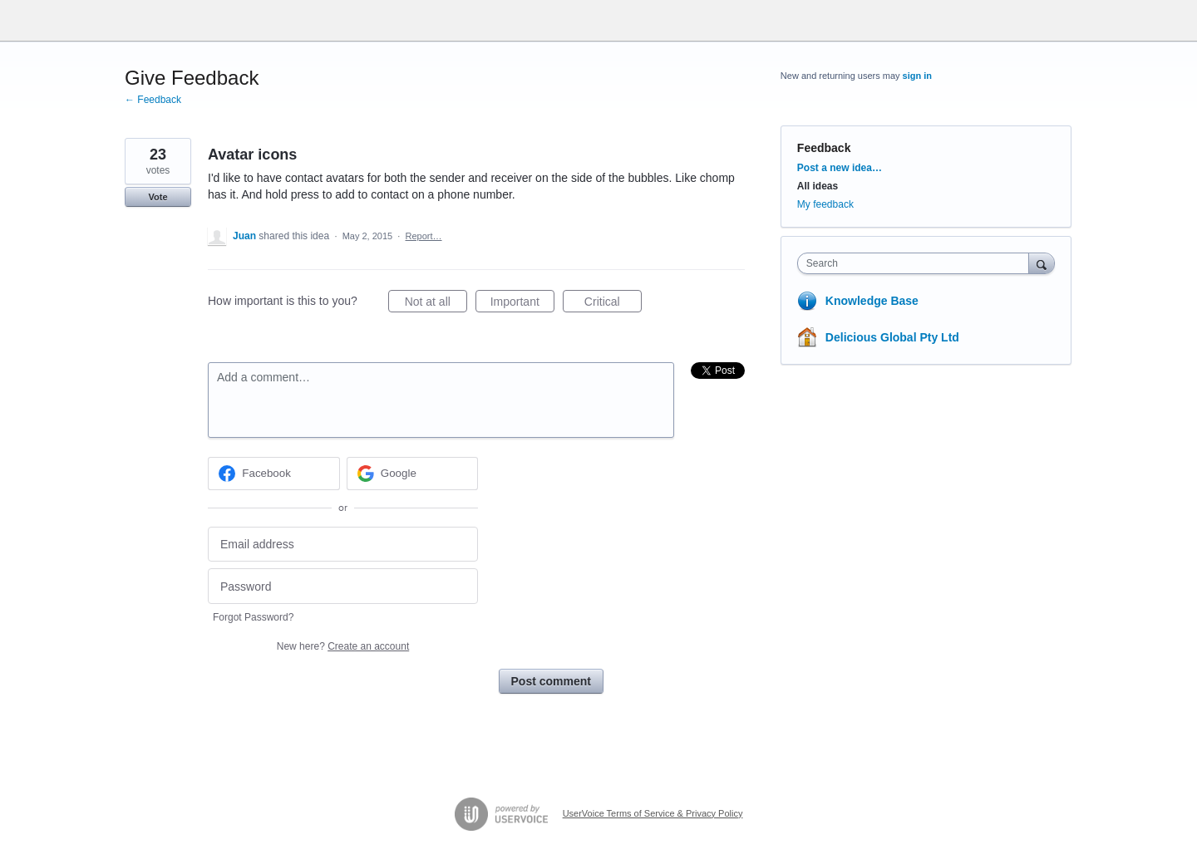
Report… (424, 236)
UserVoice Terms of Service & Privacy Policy (653, 813)
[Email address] (343, 544)
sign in (917, 76)
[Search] (1041, 263)
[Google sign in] (413, 473)
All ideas (817, 186)
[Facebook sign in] (274, 473)
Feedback (824, 148)
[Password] (343, 586)
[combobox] (917, 263)
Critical (613, 304)
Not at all (436, 304)
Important (522, 304)
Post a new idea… (839, 168)
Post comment (551, 681)
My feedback (825, 204)
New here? (343, 646)
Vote (157, 197)
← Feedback (153, 100)
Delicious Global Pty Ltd (892, 337)
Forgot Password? (253, 617)
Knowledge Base (872, 300)
